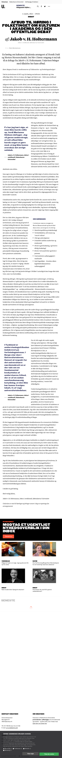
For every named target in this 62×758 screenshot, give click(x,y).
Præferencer (18, 749)
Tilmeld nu (8, 536)
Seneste (20, 5)
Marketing (8, 751)
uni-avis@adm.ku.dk (12, 728)
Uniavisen (5, 2)
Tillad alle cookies (49, 754)
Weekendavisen (40, 315)
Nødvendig (8, 749)
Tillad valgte (30, 754)
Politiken (53, 348)
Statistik (28, 749)
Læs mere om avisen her (40, 723)
